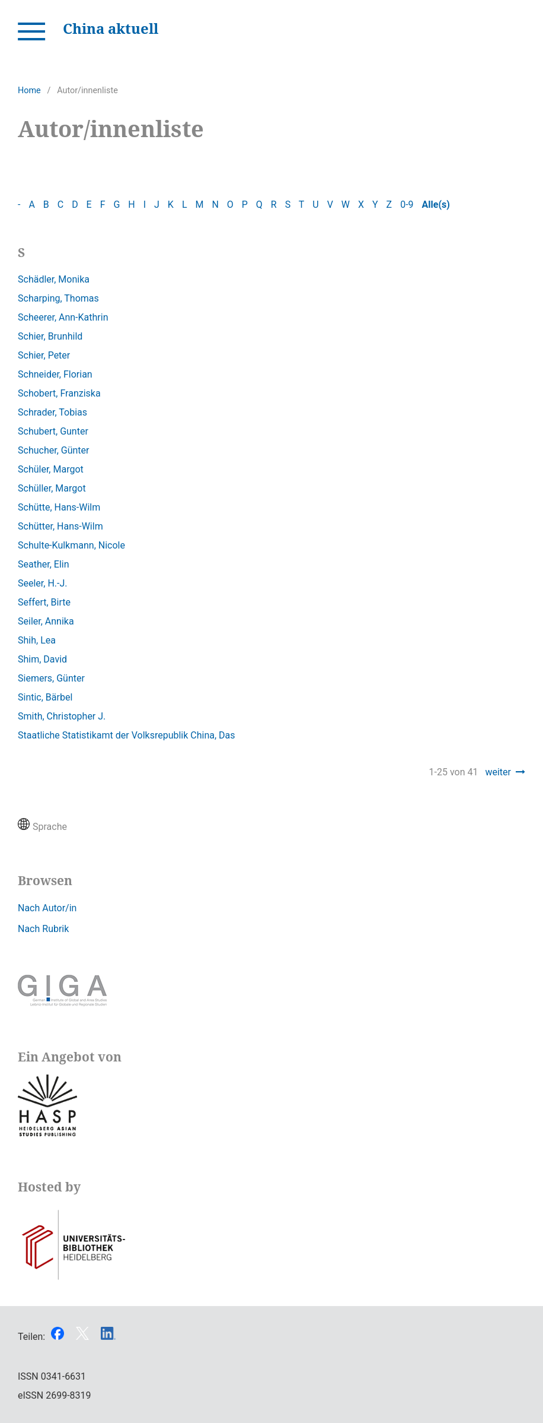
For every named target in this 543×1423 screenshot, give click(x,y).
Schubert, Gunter (53, 431)
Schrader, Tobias (52, 412)
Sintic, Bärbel (45, 697)
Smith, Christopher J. (62, 716)
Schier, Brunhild (50, 336)
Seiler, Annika (46, 621)
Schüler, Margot (51, 469)
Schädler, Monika (54, 279)
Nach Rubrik (43, 928)
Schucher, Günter (53, 450)
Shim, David (42, 659)
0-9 (406, 204)
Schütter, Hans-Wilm (60, 526)
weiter (498, 772)
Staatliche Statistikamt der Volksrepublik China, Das (126, 735)
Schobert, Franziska (59, 393)
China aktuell (110, 28)
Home (29, 90)
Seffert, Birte (44, 602)
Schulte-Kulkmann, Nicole (71, 545)
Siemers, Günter (51, 678)
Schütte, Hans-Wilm (59, 507)
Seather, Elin (43, 564)
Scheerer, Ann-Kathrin (63, 317)
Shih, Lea (37, 640)
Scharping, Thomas (58, 298)
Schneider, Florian (55, 374)
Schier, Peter (44, 355)
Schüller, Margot (52, 488)
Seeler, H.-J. (43, 583)
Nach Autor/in (47, 908)
